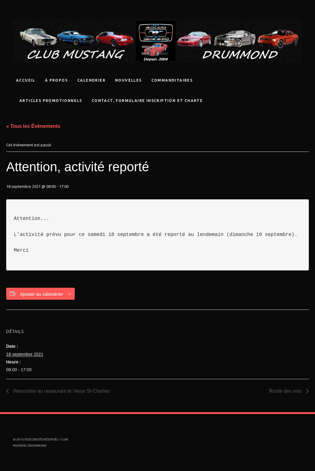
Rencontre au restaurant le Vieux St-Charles (61, 391)
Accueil (25, 80)
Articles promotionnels (50, 101)
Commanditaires (172, 80)
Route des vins (286, 391)
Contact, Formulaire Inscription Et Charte (147, 101)
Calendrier (91, 80)
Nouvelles (128, 80)
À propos (56, 80)
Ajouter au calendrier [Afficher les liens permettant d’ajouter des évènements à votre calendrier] (41, 294)
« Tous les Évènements (33, 126)
